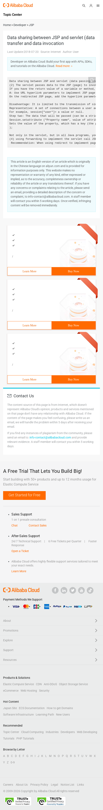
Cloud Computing (32, 732)
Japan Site (10, 708)
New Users (63, 714)
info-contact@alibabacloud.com (50, 437)
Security (44, 690)
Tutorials (8, 738)
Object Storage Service (73, 684)
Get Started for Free (24, 495)
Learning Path (45, 714)
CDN (39, 684)
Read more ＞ (64, 66)
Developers (68, 732)
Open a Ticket (20, 551)
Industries (52, 732)
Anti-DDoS (50, 684)
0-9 (13, 762)
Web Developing (87, 732)
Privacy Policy (39, 784)
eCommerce (10, 690)
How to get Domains (60, 708)
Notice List (67, 784)
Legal (54, 784)
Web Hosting (29, 690)
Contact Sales (38, 525)
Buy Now (73, 271)
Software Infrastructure (18, 714)
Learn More (29, 271)
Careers (8, 784)
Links (80, 784)
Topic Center (11, 732)
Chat (14, 525)
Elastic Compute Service (18, 684)
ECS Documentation (32, 708)
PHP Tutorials (25, 738)
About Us (22, 784)
